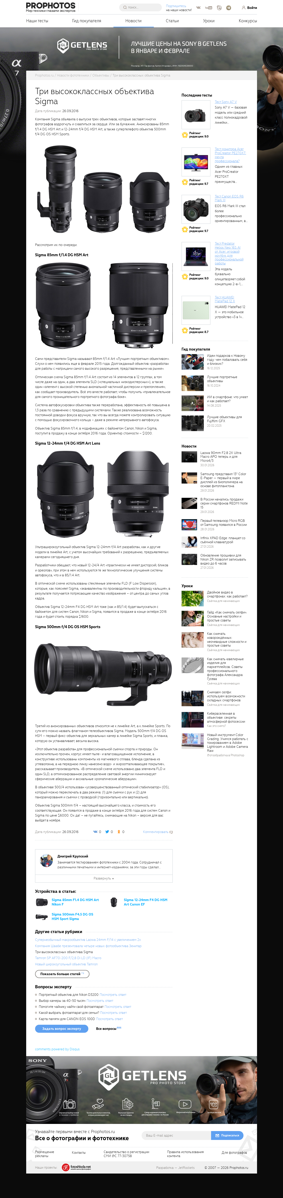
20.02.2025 (214, 450)
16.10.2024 (213, 410)
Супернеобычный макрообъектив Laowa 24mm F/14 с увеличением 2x (88, 964)
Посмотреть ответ (113, 1019)
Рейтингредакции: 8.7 (198, 354)
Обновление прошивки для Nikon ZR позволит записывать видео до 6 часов (223, 584)
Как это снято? (216, 750)
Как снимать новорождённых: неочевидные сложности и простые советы (226, 664)
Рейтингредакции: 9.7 (198, 206)
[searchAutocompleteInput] (142, 7)
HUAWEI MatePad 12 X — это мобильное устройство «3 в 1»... (230, 336)
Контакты (79, 1177)
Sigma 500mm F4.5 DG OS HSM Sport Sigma (72, 941)
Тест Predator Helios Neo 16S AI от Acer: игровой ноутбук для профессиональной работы (229, 278)
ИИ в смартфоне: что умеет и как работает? (227, 423)
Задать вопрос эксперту (61, 1053)
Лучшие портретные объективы (222, 403)
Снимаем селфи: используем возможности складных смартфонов (226, 720)
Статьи (172, 21)
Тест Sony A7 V (226, 126)
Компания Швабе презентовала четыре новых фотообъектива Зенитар (88, 970)
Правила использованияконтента (185, 1179)
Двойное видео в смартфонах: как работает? (227, 619)
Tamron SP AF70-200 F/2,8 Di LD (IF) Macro (68, 982)
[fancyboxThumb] (103, 214)
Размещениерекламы (44, 1179)
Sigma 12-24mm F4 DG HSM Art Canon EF (145, 926)
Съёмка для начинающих (223, 625)
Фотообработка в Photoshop (225, 780)
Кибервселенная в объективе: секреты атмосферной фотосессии (226, 742)
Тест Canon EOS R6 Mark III (229, 223)
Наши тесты (37, 21)
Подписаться (230, 1160)
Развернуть (102, 903)
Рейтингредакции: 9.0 (199, 159)
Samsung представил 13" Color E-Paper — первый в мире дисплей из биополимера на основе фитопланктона (223, 504)
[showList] (62, 998)
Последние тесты (197, 119)
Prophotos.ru (239, 1192)
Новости (133, 21)
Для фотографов (234, 1177)
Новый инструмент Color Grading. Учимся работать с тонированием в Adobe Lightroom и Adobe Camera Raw (227, 767)
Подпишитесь (176, 6)
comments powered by (57, 1073)
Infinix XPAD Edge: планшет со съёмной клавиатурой (222, 564)
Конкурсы (248, 21)
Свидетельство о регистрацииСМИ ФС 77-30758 (126, 1179)
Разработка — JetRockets (175, 1192)
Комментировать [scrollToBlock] (155, 856)
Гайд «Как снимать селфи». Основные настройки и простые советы (227, 641)
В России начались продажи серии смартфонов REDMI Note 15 (224, 528)
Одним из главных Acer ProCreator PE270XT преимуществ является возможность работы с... (230, 206)
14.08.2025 (214, 430)
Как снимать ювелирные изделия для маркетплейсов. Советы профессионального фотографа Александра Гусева (225, 693)
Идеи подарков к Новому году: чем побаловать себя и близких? (227, 384)
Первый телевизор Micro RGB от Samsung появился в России (223, 547)
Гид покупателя (86, 21)
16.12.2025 (213, 393)
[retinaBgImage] (193, 386)
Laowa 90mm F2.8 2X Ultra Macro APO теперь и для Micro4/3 (220, 481)
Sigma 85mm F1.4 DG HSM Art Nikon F (75, 926)
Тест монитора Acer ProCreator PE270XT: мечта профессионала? (230, 179)
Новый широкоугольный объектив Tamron (66, 988)
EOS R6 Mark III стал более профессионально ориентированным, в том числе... (230, 240)
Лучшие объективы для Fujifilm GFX (224, 443)
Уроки (209, 21)
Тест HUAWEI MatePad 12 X (225, 324)
